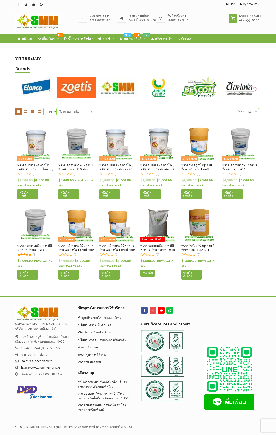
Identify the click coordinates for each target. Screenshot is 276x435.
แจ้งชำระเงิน (161, 38)
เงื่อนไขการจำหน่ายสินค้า (95, 332)
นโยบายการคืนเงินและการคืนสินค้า (102, 340)
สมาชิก (106, 38)
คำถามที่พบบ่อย (88, 347)
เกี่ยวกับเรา (49, 37)
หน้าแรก (25, 38)
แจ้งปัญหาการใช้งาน (92, 355)
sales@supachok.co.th (37, 361)
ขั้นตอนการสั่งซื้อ (78, 38)
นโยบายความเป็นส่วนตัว (94, 325)
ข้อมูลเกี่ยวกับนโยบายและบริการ (99, 318)
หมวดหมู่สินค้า (134, 37)
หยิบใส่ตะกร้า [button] (23, 193)
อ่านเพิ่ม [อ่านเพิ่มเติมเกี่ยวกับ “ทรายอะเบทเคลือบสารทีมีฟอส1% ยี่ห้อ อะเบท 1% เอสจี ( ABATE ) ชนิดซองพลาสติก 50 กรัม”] (147, 273)
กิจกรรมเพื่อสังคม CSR (92, 362)
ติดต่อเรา (185, 38)
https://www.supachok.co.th (40, 368)
